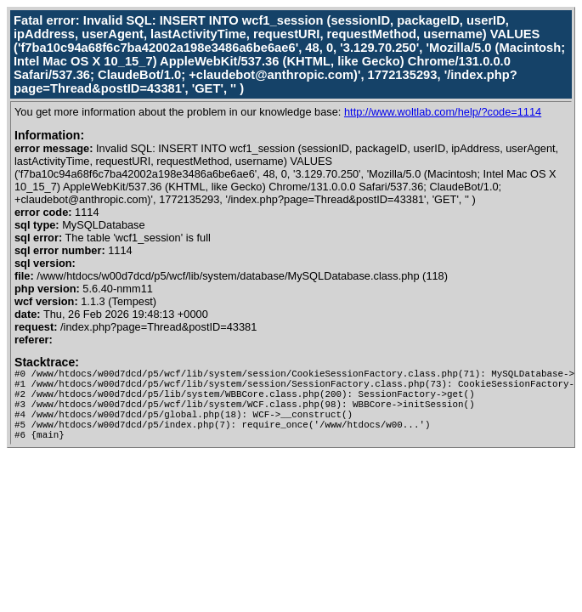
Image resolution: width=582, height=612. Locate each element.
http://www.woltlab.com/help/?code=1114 (442, 111)
